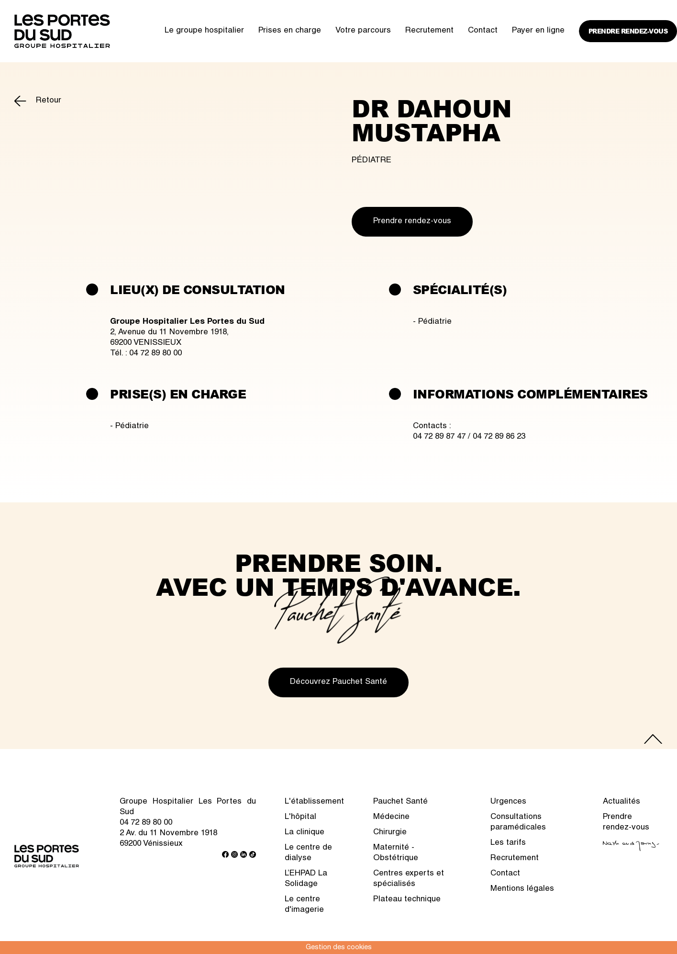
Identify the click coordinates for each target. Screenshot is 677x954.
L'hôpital (300, 817)
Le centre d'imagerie (304, 905)
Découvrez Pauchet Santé (338, 682)
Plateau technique (407, 900)
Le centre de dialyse (308, 853)
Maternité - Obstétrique (395, 853)
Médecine (391, 817)
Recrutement (429, 31)
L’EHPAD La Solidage (306, 879)
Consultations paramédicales (518, 822)
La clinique (304, 833)
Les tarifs (508, 843)
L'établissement (314, 802)
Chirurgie (390, 833)
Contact (483, 31)
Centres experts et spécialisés (408, 879)
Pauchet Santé (400, 802)
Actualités (621, 802)
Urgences (508, 802)
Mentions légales (522, 889)
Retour (48, 101)
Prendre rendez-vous (628, 31)
